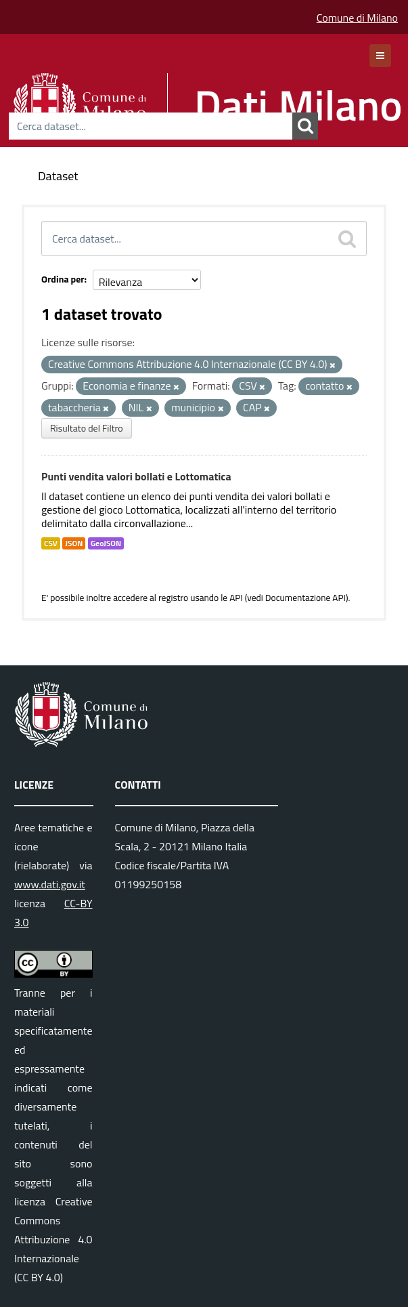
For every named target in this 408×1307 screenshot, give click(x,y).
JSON (74, 543)
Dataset (58, 176)
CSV (51, 543)
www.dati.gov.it (49, 884)
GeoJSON (106, 543)
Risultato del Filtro (86, 428)
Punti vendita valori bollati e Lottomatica (136, 476)
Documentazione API (305, 597)
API (236, 597)
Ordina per (63, 279)
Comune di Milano (357, 17)
